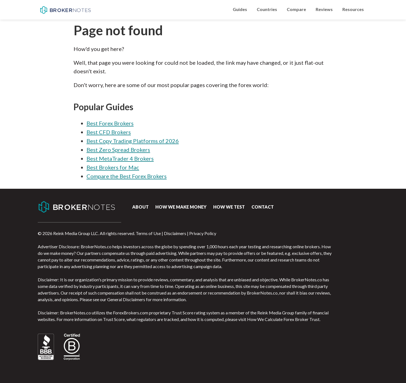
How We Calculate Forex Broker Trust (283, 319)
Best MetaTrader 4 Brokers (120, 158)
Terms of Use (148, 233)
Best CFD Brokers (108, 132)
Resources (353, 9)
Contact (262, 206)
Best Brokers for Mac (112, 167)
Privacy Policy (202, 233)
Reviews (324, 9)
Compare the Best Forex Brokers (126, 176)
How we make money (181, 206)
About (140, 206)
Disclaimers (175, 233)
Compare (296, 9)
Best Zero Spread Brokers (118, 149)
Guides (240, 9)
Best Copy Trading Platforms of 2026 (132, 140)
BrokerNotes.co (65, 10)
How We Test (229, 206)
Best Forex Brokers (110, 123)
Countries (267, 9)
